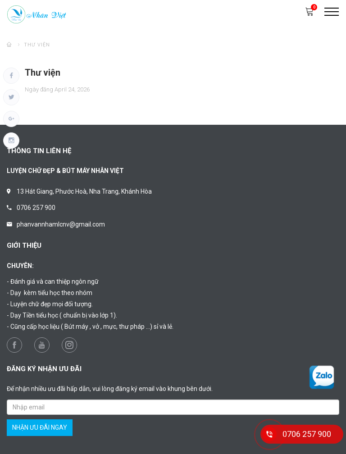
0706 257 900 (36, 207)
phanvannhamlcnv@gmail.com (61, 224)
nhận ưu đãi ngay (39, 427)
